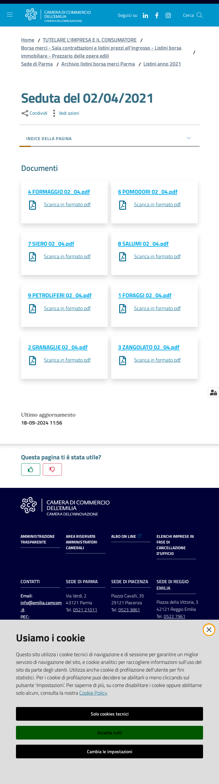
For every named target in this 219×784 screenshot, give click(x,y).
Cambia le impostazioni (109, 751)
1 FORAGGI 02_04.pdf (144, 296)
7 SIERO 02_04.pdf (51, 243)
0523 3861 (129, 611)
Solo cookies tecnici (110, 713)
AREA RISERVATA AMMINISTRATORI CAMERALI (81, 543)
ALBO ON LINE (126, 538)
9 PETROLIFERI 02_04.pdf (60, 296)
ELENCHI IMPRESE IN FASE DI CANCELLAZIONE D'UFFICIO (175, 546)
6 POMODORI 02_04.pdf (147, 191)
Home (27, 40)
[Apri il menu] (9, 14)
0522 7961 (174, 618)
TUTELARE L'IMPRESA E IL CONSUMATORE (90, 40)
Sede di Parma (37, 64)
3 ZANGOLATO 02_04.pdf (148, 348)
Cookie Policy (93, 693)
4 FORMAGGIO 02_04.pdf (59, 191)
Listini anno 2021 (162, 64)
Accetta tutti (109, 732)
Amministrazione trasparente (38, 541)
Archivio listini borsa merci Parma (98, 64)
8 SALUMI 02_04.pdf (143, 243)
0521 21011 (85, 611)
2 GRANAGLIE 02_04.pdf (58, 348)
